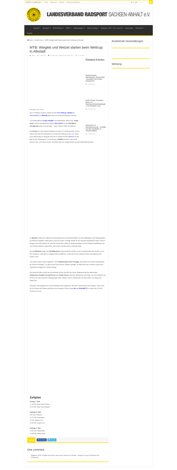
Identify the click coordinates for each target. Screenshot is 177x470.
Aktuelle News (39, 40)
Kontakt (61, 2)
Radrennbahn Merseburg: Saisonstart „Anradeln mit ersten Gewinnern (95, 78)
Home (30, 40)
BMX (68, 28)
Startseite (29, 27)
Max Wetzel (59, 123)
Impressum (53, 2)
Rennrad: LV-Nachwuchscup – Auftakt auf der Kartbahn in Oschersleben (96, 128)
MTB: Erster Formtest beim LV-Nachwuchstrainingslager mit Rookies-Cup (96, 103)
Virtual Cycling (92, 28)
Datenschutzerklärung (72, 2)
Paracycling (129, 28)
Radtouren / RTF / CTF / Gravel (111, 28)
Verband (36, 28)
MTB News (70, 55)
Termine (29, 33)
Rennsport (46, 28)
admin (33, 55)
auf (81, 288)
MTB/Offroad (57, 28)
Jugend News (62, 55)
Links (46, 2)
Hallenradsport (78, 28)
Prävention (138, 28)
